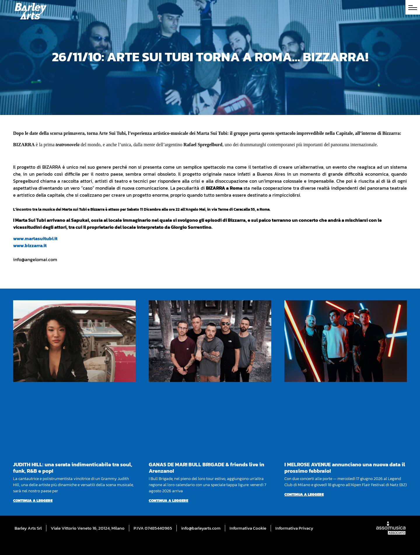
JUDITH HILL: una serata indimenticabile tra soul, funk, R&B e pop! (72, 467)
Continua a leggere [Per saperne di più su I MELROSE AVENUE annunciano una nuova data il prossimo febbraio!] (304, 494)
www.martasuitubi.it (35, 238)
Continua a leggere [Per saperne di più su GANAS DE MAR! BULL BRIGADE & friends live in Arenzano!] (168, 500)
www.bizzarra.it (30, 245)
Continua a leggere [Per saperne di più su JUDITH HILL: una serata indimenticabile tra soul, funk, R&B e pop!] (32, 500)
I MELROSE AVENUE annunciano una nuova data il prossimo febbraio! (344, 467)
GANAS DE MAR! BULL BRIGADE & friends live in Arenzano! (206, 467)
